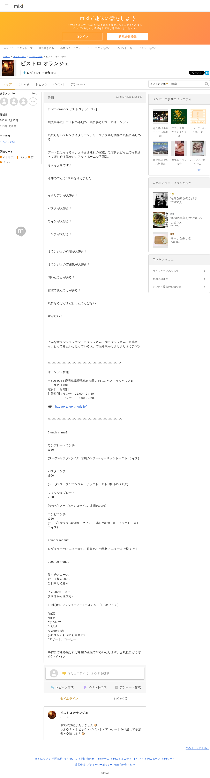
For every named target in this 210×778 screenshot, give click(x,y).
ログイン (82, 36)
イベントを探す (147, 48)
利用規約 (57, 758)
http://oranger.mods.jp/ (71, 406)
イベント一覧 (124, 48)
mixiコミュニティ (121, 758)
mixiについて (43, 758)
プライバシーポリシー (100, 764)
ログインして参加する (42, 72)
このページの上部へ (197, 748)
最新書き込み (46, 48)
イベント (59, 84)
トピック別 (120, 698)
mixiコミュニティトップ (18, 48)
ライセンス (70, 758)
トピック (41, 84)
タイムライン (69, 698)
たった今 (64, 717)
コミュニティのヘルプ (166, 271)
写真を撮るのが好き (183, 198)
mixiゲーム (103, 758)
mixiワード (168, 758)
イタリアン (9, 157)
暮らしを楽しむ (180, 238)
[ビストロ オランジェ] (52, 715)
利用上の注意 (160, 278)
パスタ (23, 157)
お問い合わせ (87, 758)
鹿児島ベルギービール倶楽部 (160, 132)
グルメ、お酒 (36, 56)
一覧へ (199, 169)
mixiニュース (152, 758)
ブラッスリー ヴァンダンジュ (180, 132)
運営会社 (80, 764)
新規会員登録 (128, 36)
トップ (7, 84)
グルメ (7, 162)
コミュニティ (19, 56)
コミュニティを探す (99, 48)
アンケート (78, 84)
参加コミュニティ (70, 48)
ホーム (6, 56)
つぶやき (24, 84)
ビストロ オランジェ (74, 712)
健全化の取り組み (124, 764)
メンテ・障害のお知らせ (167, 286)
